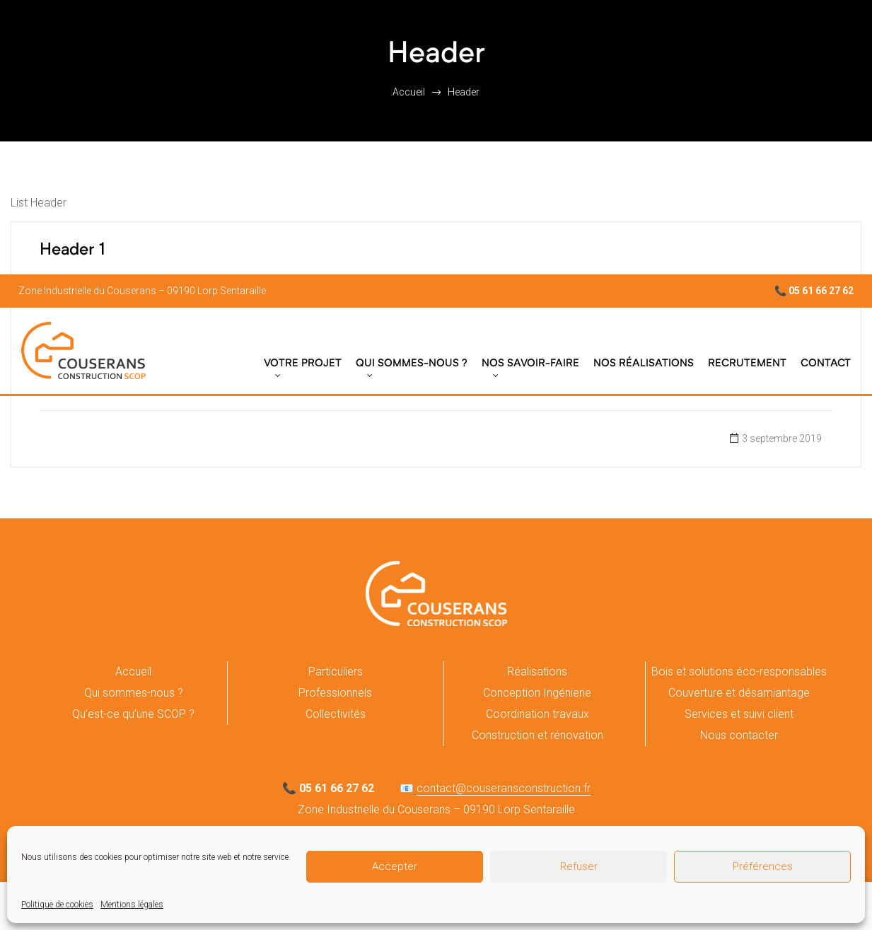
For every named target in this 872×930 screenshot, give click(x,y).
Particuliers (335, 671)
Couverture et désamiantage (739, 692)
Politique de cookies (57, 904)
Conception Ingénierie (537, 692)
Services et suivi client (739, 714)
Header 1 (72, 250)
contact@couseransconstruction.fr (504, 788)
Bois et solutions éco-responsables (739, 671)
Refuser (579, 866)
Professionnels (335, 692)
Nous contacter (739, 735)
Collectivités (336, 714)
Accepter (394, 866)
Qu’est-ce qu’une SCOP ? (133, 714)
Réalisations (537, 671)
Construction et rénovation (537, 735)
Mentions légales (131, 904)
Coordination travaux (537, 714)
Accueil (133, 671)
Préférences (763, 866)
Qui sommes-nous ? (133, 692)
